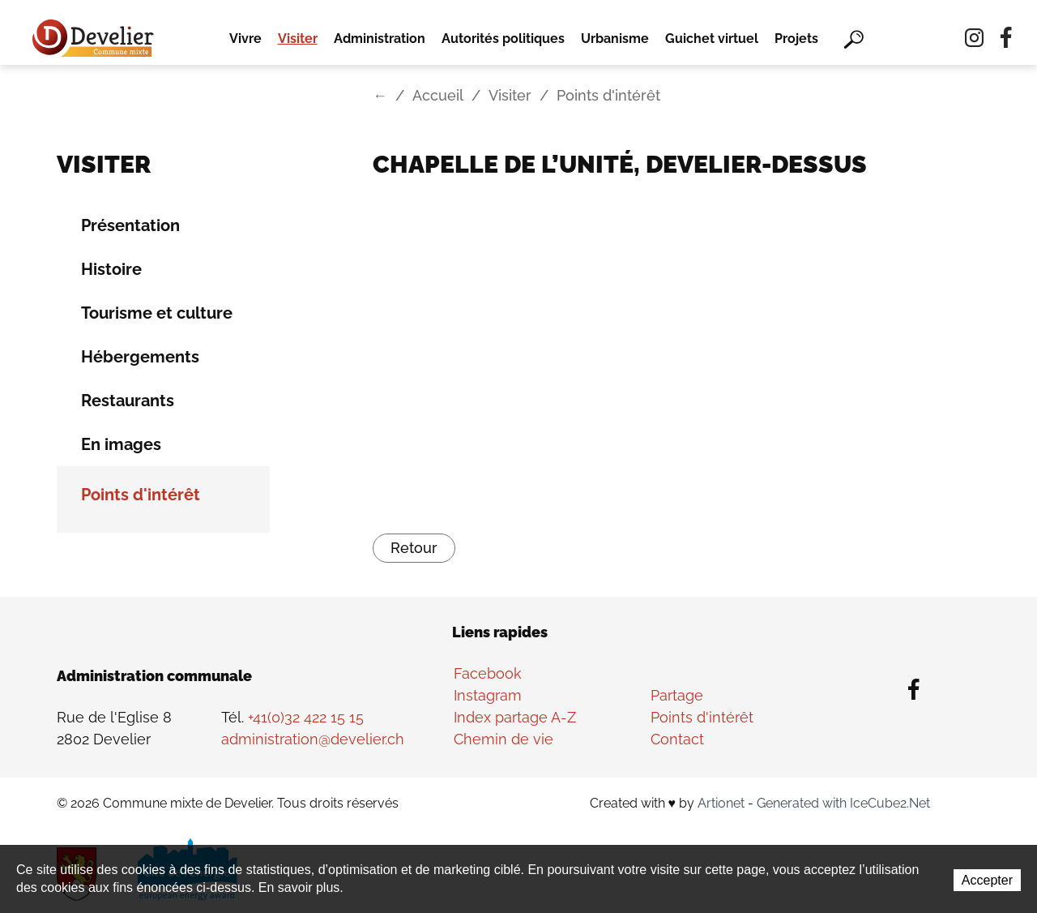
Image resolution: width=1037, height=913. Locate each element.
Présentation (130, 225)
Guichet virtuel (711, 38)
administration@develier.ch (312, 739)
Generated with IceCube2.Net (843, 803)
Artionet (721, 803)
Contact (677, 739)
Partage (677, 695)
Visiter (298, 38)
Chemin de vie (503, 739)
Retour (413, 547)
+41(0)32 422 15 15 (306, 717)
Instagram (488, 695)
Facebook (488, 673)
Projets (796, 38)
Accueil (437, 95)
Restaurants (127, 400)
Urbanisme (615, 38)
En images (121, 444)
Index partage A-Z (515, 717)
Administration (379, 38)
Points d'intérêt (140, 494)
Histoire (111, 269)
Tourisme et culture (157, 313)
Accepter (987, 880)
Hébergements (140, 356)
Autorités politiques (503, 38)
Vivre (245, 38)
